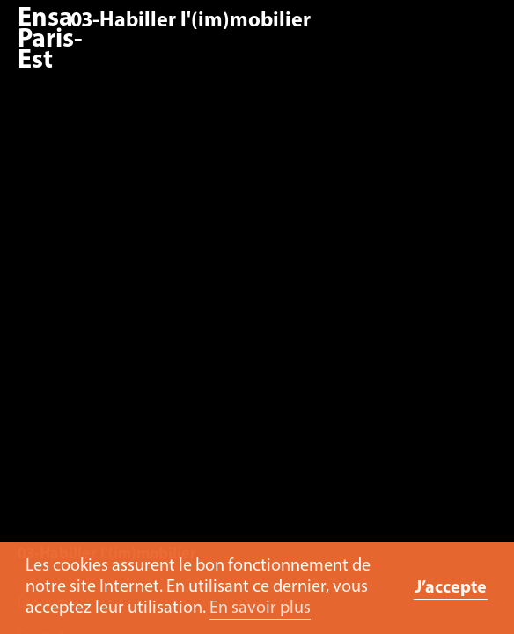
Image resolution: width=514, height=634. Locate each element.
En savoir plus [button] (260, 608)
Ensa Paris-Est (50, 40)
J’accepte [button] (451, 588)
